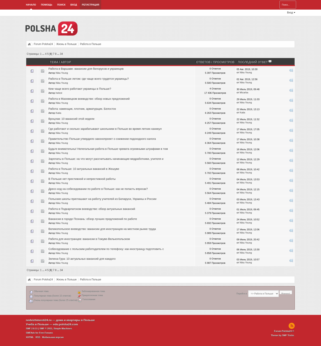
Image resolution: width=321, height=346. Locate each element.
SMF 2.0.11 (32, 328)
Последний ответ (255, 62)
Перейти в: (241, 294)
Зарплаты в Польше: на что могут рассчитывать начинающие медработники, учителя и (105, 158)
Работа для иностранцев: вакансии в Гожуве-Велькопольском (89, 239)
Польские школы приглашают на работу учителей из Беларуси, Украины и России (102, 198)
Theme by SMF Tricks (282, 335)
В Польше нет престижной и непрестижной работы (81, 178)
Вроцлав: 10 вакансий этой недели (71, 118)
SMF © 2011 (46, 328)
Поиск (61, 4)
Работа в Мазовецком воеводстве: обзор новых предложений (89, 98)
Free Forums (46, 333)
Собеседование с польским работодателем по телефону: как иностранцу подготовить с (106, 249)
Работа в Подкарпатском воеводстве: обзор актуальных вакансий (91, 208)
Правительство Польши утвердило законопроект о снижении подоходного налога (102, 138)
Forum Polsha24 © (284, 331)
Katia (58, 113)
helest (59, 93)
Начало (31, 4)
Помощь (46, 4)
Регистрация (90, 4)
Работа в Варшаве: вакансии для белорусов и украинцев (86, 68)
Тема (54, 62)
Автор (66, 62)
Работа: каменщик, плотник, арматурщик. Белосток (82, 108)
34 (61, 53)
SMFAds (30, 333)
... (43, 53)
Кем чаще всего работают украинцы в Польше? (79, 88)
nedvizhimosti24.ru (39, 320)
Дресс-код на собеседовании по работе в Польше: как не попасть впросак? (98, 188)
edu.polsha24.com (65, 324)
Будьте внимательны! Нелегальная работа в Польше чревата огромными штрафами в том (108, 148)
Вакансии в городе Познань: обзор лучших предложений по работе (92, 219)
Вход (74, 4)
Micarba (244, 92)
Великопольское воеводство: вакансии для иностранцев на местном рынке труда (102, 229)
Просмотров (223, 62)
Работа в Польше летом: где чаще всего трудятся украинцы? (88, 78)
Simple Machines (62, 328)
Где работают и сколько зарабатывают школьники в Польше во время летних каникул (105, 128)
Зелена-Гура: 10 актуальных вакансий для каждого (81, 258)
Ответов (203, 62)
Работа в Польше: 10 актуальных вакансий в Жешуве (83, 168)
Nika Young (62, 73)
